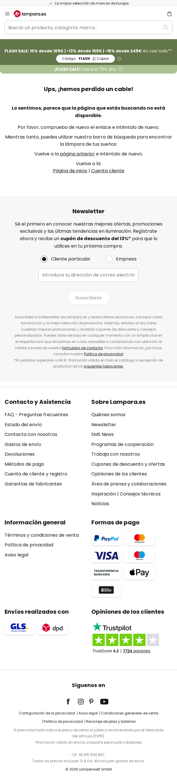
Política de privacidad (103, 353)
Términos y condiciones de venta (42, 535)
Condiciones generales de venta (129, 713)
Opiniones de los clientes (119, 474)
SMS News (102, 434)
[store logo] (33, 14)
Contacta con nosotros (31, 434)
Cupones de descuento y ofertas (128, 464)
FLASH (85, 58)
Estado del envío (23, 424)
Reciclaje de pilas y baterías (111, 721)
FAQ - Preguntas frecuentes (36, 414)
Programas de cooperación (122, 444)
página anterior (77, 154)
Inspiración (103, 494)
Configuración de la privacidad (47, 713)
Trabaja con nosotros (115, 454)
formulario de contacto (82, 347)
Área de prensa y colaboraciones (128, 484)
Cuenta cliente (107, 170)
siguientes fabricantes (103, 366)
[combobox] (88, 27)
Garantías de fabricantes (33, 484)
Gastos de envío (23, 444)
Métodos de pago (24, 464)
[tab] (45, 452)
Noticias (100, 503)
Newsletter (103, 424)
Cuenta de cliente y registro (36, 474)
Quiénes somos (108, 414)
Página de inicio (70, 170)
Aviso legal (16, 555)
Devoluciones (20, 454)
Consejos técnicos (140, 494)
